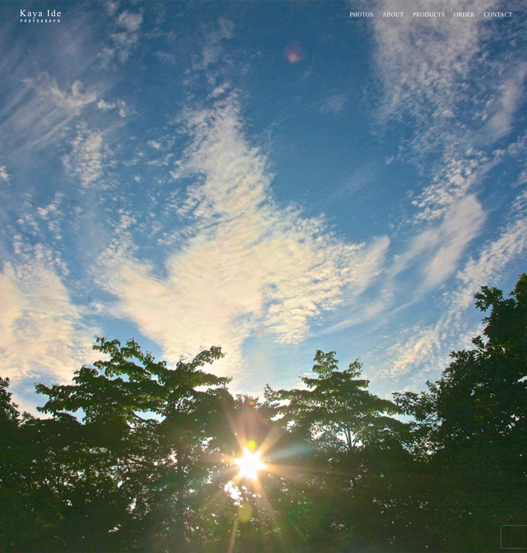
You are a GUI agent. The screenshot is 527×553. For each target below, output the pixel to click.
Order (464, 14)
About (393, 14)
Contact (498, 14)
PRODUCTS (429, 14)
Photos (361, 14)
